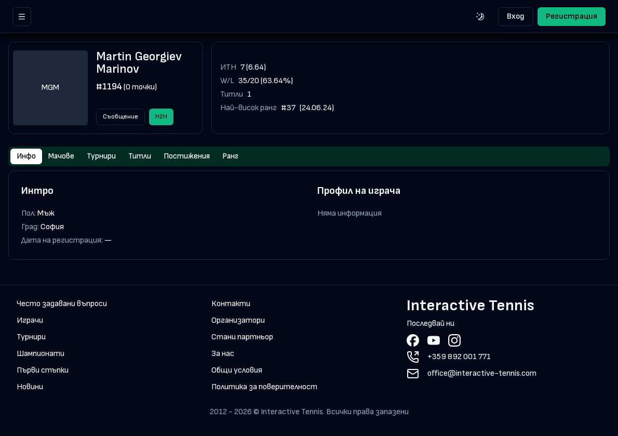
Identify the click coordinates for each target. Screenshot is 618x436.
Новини (30, 388)
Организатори (238, 321)
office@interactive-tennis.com (481, 374)
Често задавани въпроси (62, 305)
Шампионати (40, 355)
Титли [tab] (145, 157)
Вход (516, 16)
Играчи (30, 321)
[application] (469, 87)
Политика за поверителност (264, 388)
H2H (161, 117)
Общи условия (236, 371)
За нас (222, 355)
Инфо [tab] (26, 157)
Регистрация (571, 16)
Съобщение (120, 117)
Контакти (230, 305)
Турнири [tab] (105, 157)
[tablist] (309, 157)
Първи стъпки (43, 371)
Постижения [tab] (195, 157)
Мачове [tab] (62, 157)
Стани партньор (242, 338)
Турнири (31, 338)
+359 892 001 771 (459, 358)
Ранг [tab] (241, 157)
